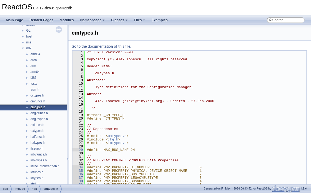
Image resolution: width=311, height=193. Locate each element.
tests (33, 84)
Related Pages (41, 20)
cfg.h (113, 139)
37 (77, 177)
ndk (28, 48)
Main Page (14, 20)
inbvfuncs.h (38, 154)
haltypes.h (37, 142)
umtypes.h (117, 135)
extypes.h (37, 131)
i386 (33, 78)
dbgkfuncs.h (39, 113)
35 (77, 170)
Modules (67, 20)
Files (139, 20)
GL (28, 30)
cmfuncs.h (37, 101)
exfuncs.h (37, 125)
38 (77, 181)
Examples (159, 20)
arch (33, 60)
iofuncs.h (36, 172)
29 (77, 149)
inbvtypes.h (38, 160)
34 (77, 167)
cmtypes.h (37, 107)
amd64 (35, 54)
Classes (119, 20)
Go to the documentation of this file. (101, 46)
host (29, 36)
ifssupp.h (36, 148)
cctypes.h (37, 95)
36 (77, 174)
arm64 (35, 72)
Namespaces (92, 20)
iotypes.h (36, 178)
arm (33, 66)
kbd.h (34, 184)
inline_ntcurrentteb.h (45, 166)
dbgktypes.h (39, 119)
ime (28, 42)
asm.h (34, 89)
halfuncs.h (37, 137)
